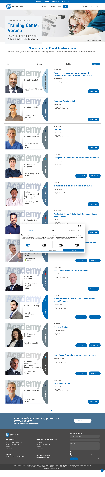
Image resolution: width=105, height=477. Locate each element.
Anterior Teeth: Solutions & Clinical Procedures (71, 276)
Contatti (63, 2)
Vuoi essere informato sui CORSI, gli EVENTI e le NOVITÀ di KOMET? (39, 426)
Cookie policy (46, 475)
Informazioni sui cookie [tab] (74, 229)
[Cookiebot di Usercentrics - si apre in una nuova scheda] (77, 226)
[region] (52, 53)
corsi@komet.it (40, 454)
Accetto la (75, 458)
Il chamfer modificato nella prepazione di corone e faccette (75, 360)
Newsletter (55, 2)
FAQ (69, 2)
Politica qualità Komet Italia (44, 463)
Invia (74, 465)
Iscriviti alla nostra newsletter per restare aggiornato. (28, 430)
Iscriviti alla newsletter (81, 427)
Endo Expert (58, 135)
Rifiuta (31, 250)
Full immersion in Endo (62, 389)
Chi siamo (38, 2)
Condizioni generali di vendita (45, 462)
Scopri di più (93, 96)
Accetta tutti (73, 250)
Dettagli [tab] (52, 229)
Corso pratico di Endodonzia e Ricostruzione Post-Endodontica (76, 163)
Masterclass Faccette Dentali (64, 106)
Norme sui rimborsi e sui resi (44, 465)
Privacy (77, 458)
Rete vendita (46, 2)
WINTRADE (75, 473)
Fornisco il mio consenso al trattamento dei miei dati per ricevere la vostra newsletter (84, 461)
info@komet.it (9, 454)
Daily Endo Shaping (61, 332)
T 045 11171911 (10, 452)
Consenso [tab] (31, 229)
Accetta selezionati (52, 250)
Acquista (94, 181)
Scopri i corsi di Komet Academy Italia (52, 49)
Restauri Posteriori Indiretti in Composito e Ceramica (73, 191)
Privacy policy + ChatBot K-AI (56, 475)
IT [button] (91, 6)
